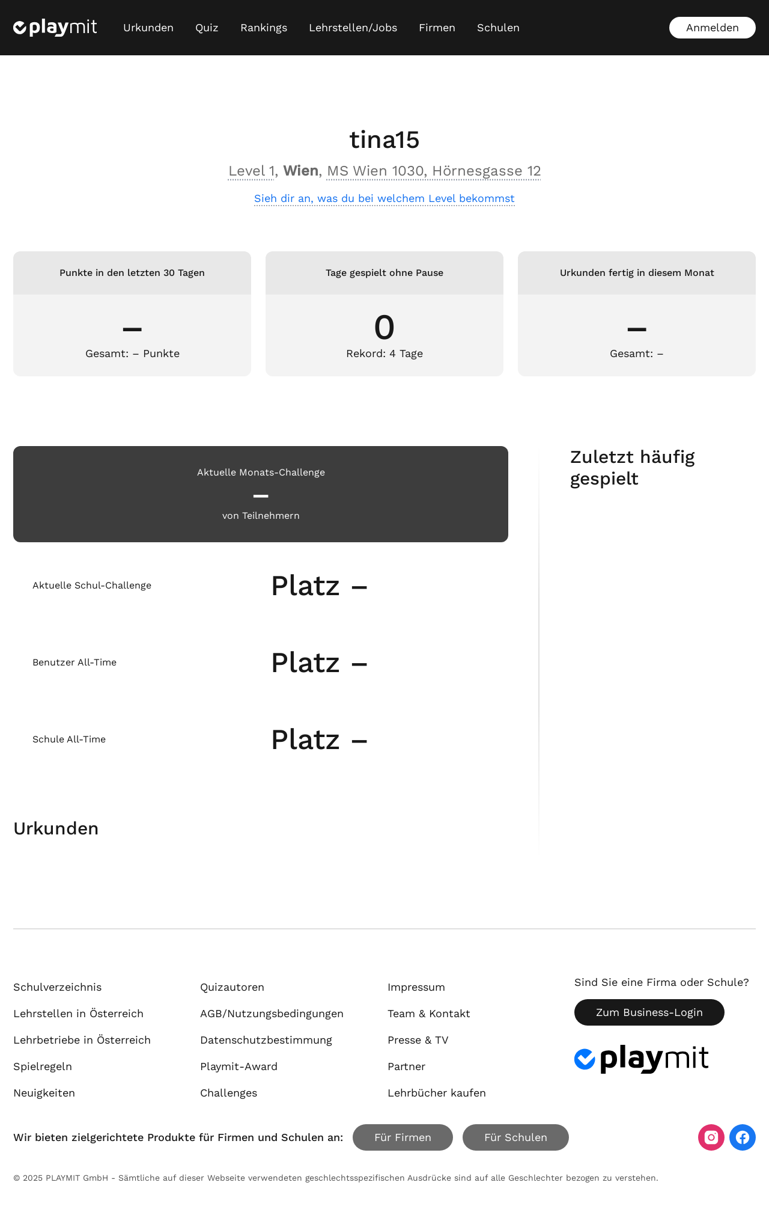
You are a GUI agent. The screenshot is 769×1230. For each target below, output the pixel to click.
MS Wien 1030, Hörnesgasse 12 (434, 170)
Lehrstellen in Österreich (78, 1013)
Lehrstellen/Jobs (353, 27)
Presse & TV (418, 1039)
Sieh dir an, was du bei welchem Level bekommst (384, 198)
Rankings (263, 27)
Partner (406, 1066)
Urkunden (148, 27)
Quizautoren (232, 987)
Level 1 (251, 170)
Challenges (228, 1092)
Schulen (498, 27)
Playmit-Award (239, 1066)
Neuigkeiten (44, 1092)
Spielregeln (42, 1066)
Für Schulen (515, 1137)
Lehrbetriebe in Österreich (82, 1039)
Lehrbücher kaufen (437, 1092)
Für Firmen (402, 1137)
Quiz (207, 27)
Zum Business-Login (649, 1012)
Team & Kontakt (429, 1013)
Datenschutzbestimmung (266, 1039)
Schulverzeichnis (57, 987)
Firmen (437, 27)
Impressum (416, 987)
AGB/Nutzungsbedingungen (272, 1013)
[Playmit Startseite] (55, 28)
